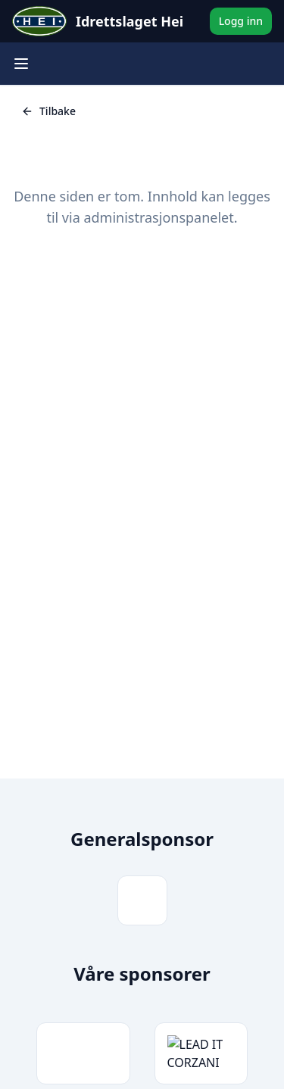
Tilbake (48, 111)
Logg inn (241, 21)
